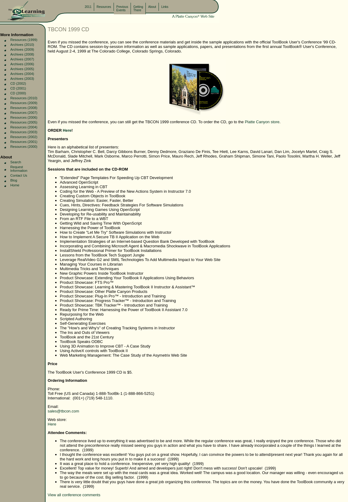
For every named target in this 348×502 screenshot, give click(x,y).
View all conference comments (74, 495)
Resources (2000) (23, 146)
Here (67, 130)
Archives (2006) (22, 64)
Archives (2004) (22, 74)
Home (14, 185)
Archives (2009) (22, 49)
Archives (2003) (22, 78)
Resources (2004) (23, 127)
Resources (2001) (23, 142)
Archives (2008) (22, 54)
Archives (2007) (22, 59)
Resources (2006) (23, 117)
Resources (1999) (23, 40)
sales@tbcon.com (63, 411)
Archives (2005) (22, 69)
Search (15, 162)
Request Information (18, 168)
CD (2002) (18, 83)
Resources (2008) (23, 108)
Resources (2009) (23, 103)
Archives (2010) (22, 44)
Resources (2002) (23, 137)
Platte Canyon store (262, 122)
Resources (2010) (23, 98)
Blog (13, 180)
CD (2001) (18, 88)
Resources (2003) (23, 132)
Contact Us (18, 175)
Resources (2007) (23, 112)
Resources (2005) (23, 122)
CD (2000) (18, 93)
